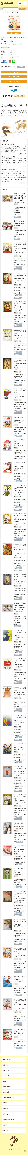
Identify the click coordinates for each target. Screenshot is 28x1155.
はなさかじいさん (19, 849)
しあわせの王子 (18, 636)
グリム (15, 252)
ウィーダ (16, 802)
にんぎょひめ (18, 721)
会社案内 (5, 1108)
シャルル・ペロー (18, 1008)
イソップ (16, 523)
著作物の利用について (9, 1119)
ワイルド (16, 637)
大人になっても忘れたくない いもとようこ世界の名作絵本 (20, 244)
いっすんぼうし (18, 980)
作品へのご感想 (14, 33)
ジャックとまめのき (20, 490)
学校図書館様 (6, 1086)
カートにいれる (14, 72)
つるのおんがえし (19, 827)
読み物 (11, 57)
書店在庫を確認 (14, 81)
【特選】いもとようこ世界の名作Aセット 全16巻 (20, 223)
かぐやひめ (17, 872)
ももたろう (17, 443)
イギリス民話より (5, 44)
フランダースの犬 (19, 800)
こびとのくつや (18, 394)
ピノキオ (16, 896)
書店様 (5, 1081)
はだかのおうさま (19, 692)
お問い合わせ (6, 1114)
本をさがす (22, 8)
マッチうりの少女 (19, 772)
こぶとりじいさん (19, 1033)
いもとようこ (15, 44)
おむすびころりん (19, 421)
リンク (5, 1125)
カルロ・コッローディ (19, 898)
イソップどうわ (18, 953)
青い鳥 (16, 580)
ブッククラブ (6, 1076)
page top (25, 1152)
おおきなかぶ (18, 335)
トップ (2, 12)
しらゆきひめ (18, 925)
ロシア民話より (17, 337)
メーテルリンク (17, 581)
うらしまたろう (18, 747)
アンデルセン (17, 666)
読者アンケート (7, 1103)
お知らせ (5, 1065)
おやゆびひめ (18, 664)
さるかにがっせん (19, 466)
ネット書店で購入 (14, 76)
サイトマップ (6, 1130)
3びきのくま (17, 307)
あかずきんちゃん (19, 278)
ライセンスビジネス (8, 1097)
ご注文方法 (6, 1092)
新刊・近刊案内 (7, 1059)
